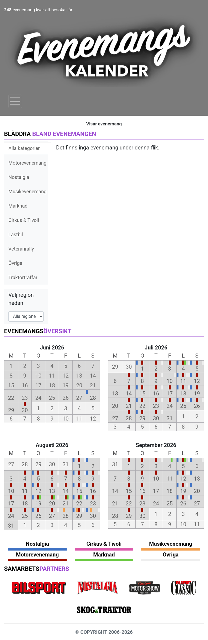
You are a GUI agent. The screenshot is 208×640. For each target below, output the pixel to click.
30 (25, 410)
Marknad (18, 206)
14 (129, 393)
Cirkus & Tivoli (23, 220)
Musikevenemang (27, 191)
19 (197, 393)
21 (129, 406)
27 (115, 418)
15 (142, 393)
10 (170, 381)
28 (93, 398)
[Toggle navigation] (15, 101)
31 (170, 418)
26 (197, 406)
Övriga (15, 263)
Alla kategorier (24, 148)
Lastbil (15, 234)
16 (156, 393)
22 (142, 406)
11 (183, 381)
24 (170, 406)
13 (115, 393)
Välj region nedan (21, 299)
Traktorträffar (22, 277)
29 (11, 410)
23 (156, 406)
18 (183, 393)
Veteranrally (21, 249)
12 (197, 381)
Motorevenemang (27, 163)
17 (170, 393)
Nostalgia (18, 177)
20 (115, 406)
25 (183, 406)
